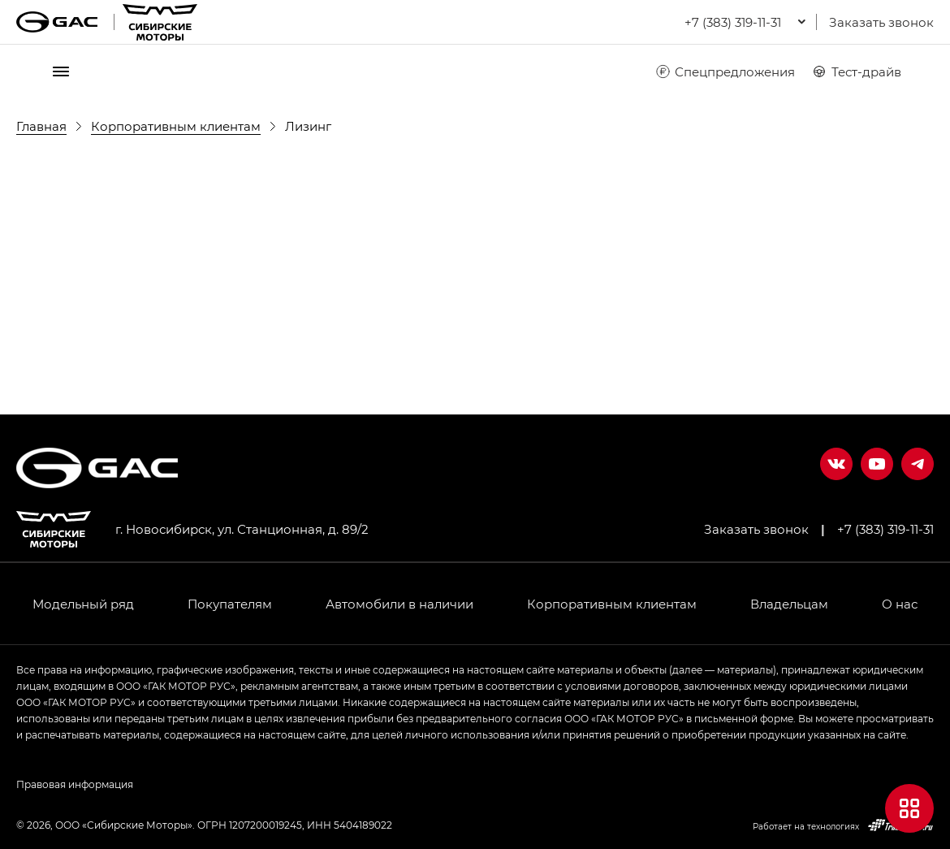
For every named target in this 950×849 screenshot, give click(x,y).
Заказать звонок (881, 22)
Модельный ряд (83, 604)
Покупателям (230, 604)
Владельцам (789, 604)
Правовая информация (74, 784)
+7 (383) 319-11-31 (885, 529)
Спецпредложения (724, 71)
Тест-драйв (856, 71)
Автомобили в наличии (399, 604)
